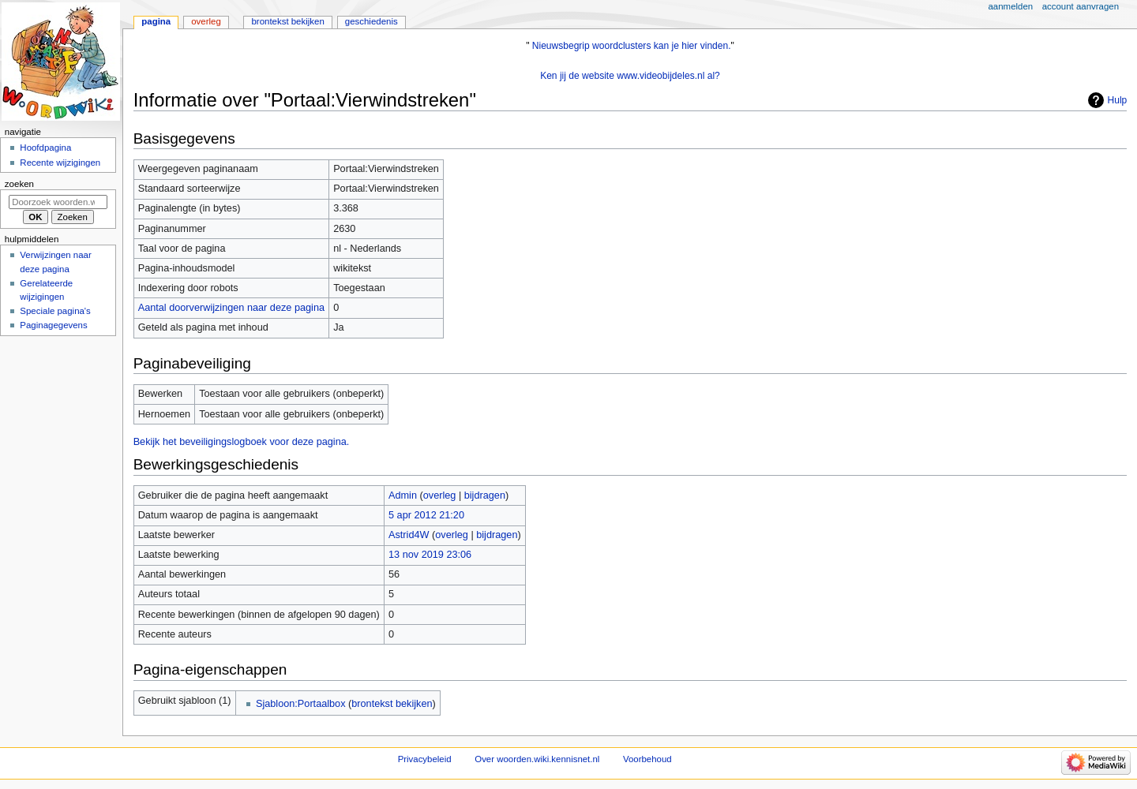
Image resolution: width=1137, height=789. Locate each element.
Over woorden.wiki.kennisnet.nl (537, 759)
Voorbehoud (647, 759)
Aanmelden (1011, 6)
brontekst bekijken (391, 703)
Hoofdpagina (45, 147)
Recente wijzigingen (60, 162)
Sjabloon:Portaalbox (301, 703)
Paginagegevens (53, 325)
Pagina (156, 21)
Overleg (206, 21)
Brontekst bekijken (287, 21)
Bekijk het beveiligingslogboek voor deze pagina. (241, 441)
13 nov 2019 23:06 (429, 554)
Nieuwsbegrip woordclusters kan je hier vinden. (631, 45)
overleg (439, 495)
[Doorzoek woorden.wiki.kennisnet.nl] (58, 202)
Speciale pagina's (55, 311)
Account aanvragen (1080, 6)
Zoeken (19, 184)
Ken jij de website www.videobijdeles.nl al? (630, 75)
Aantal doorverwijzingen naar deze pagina (231, 307)
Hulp (1118, 100)
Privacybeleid (425, 759)
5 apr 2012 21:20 (426, 515)
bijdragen (484, 495)
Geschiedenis (371, 21)
